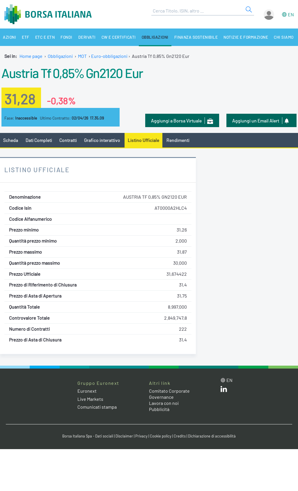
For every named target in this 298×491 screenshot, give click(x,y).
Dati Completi (39, 140)
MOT (82, 56)
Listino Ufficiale (143, 140)
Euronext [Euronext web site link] (87, 391)
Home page (30, 56)
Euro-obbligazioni (109, 56)
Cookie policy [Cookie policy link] (160, 436)
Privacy (141, 436)
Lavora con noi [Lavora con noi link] (164, 403)
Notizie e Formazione (246, 37)
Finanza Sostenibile (196, 37)
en (291, 14)
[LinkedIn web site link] (224, 390)
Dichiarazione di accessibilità (212, 436)
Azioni (9, 37)
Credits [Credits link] (180, 436)
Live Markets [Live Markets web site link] (90, 399)
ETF (25, 37)
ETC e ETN (45, 37)
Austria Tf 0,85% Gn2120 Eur (72, 73)
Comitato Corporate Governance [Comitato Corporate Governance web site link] (169, 394)
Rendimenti (177, 140)
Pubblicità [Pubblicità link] (159, 409)
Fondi (66, 37)
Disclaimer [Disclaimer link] (124, 436)
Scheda (10, 140)
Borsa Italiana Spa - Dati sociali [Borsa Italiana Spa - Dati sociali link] (87, 436)
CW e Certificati (119, 37)
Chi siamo (284, 37)
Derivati (87, 37)
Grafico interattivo (102, 140)
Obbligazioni (155, 37)
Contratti (68, 140)
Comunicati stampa (97, 407)
